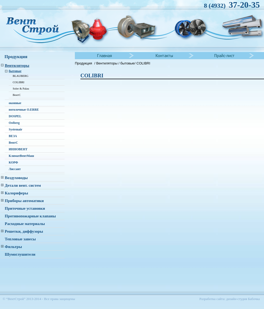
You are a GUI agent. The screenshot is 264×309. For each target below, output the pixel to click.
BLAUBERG (20, 75)
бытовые (127, 63)
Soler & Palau (21, 88)
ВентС (17, 94)
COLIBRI (18, 82)
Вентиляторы (107, 63)
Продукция (83, 63)
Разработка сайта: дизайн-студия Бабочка (229, 299)
